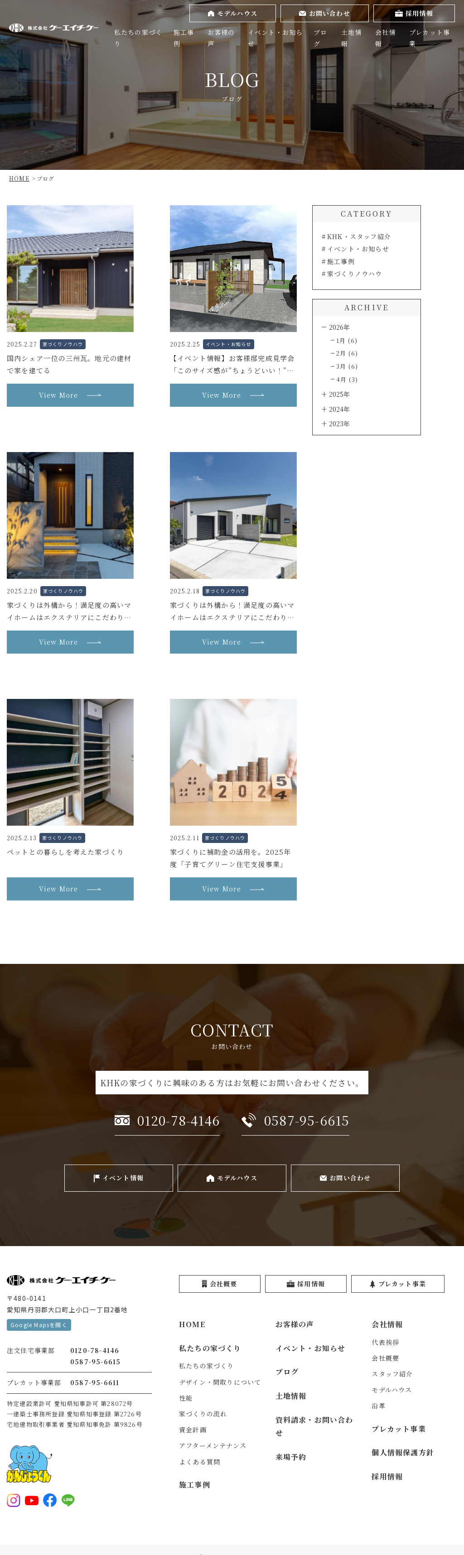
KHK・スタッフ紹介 (359, 236)
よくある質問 (199, 1461)
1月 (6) (347, 340)
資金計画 (193, 1429)
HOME (192, 1324)
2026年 (339, 327)
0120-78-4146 (94, 1350)
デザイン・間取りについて (220, 1382)
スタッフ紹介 (392, 1373)
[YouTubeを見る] (32, 1500)
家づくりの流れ (203, 1413)
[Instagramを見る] (13, 1500)
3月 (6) (347, 366)
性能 (186, 1397)
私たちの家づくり (138, 38)
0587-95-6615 (95, 1361)
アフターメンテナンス (212, 1445)
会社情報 (385, 38)
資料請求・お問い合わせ (314, 1426)
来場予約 (291, 1457)
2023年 (339, 423)
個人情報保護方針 (403, 1452)
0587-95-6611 (94, 1382)
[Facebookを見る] (50, 1500)
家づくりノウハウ (354, 273)
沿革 (378, 1405)
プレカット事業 (429, 38)
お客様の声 (221, 38)
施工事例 (184, 38)
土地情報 (351, 38)
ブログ (320, 38)
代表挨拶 (385, 1342)
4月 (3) (347, 379)
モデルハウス (392, 1389)
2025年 (339, 394)
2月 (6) (347, 353)
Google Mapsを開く (39, 1325)
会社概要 (385, 1357)
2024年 (339, 409)
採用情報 (387, 1476)
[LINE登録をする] (68, 1500)
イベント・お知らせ (275, 38)
